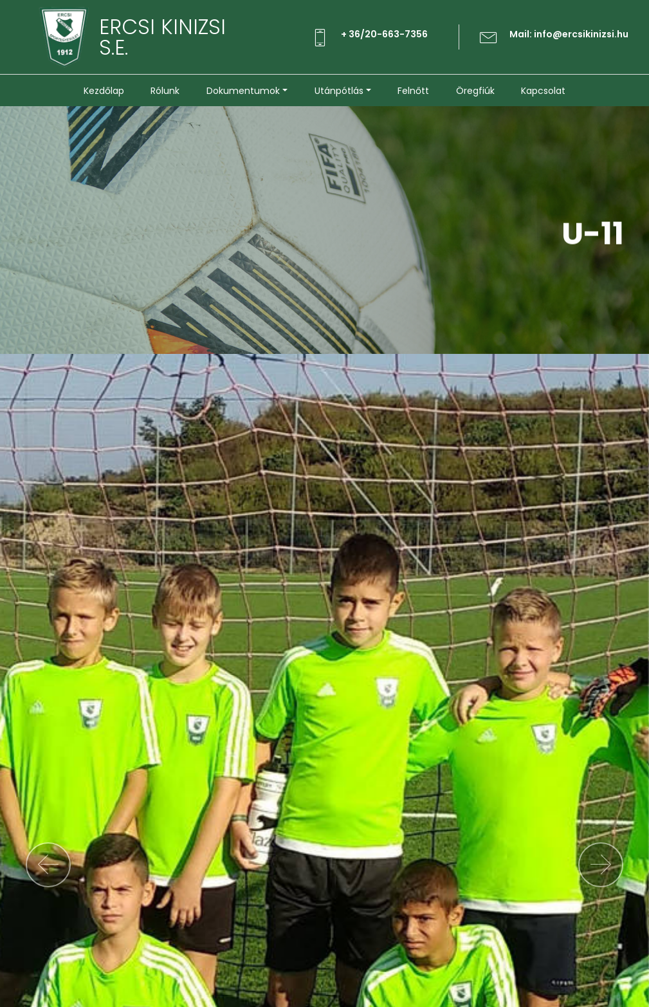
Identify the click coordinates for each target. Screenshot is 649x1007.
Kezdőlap (104, 90)
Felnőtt (413, 90)
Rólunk (165, 90)
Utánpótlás (339, 90)
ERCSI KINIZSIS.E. (162, 37)
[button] (48, 864)
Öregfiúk (475, 90)
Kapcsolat (543, 90)
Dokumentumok (243, 90)
